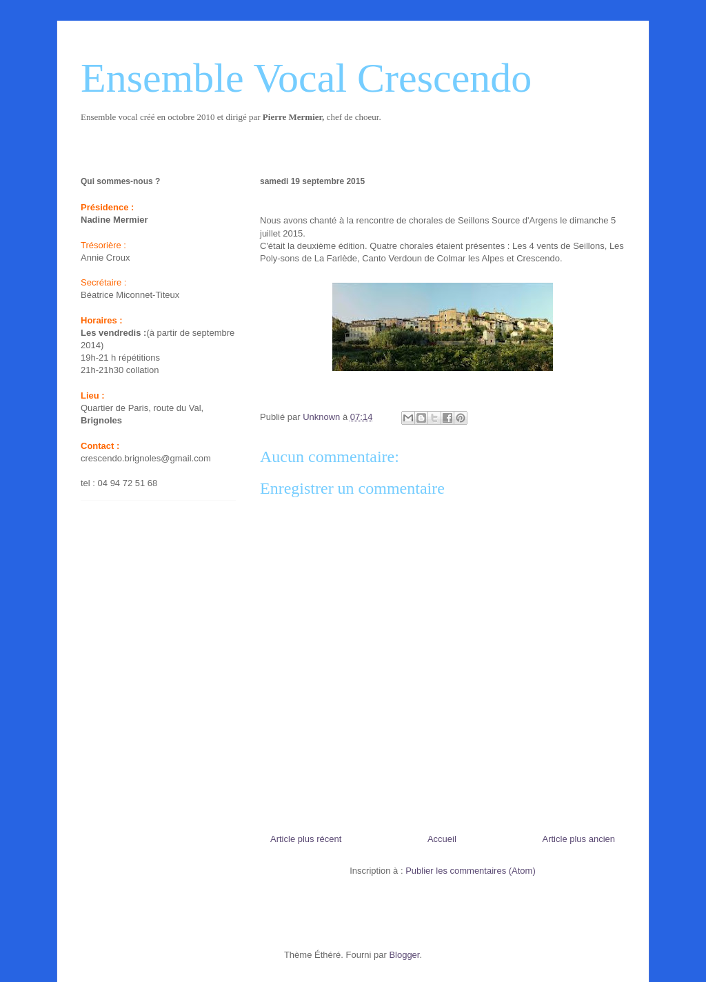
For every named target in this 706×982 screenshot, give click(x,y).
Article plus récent (305, 839)
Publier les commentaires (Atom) (470, 870)
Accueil (441, 839)
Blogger (404, 955)
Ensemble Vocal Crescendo (306, 78)
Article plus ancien (579, 839)
